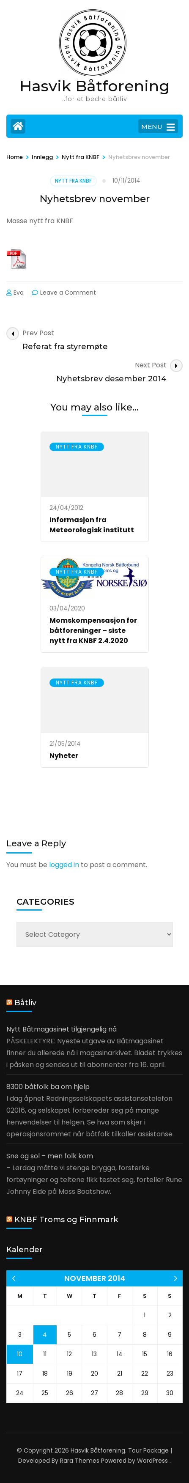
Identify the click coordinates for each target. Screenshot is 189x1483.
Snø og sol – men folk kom (49, 1156)
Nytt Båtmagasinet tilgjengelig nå (61, 1029)
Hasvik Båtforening (94, 86)
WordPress (152, 1460)
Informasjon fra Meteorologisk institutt (91, 525)
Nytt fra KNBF (73, 180)
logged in (64, 865)
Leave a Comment (68, 292)
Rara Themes (79, 1460)
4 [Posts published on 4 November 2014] (45, 1334)
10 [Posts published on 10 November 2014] (19, 1354)
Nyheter (63, 756)
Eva (19, 292)
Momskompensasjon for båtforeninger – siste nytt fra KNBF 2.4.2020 (93, 631)
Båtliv (25, 1002)
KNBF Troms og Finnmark (66, 1219)
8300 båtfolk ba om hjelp (48, 1087)
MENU (158, 127)
